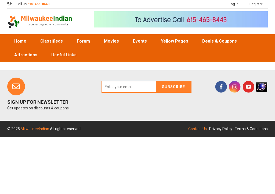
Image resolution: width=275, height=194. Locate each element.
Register (255, 4)
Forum (83, 41)
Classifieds (51, 41)
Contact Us (197, 129)
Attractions (25, 54)
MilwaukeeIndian (35, 129)
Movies (111, 41)
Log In (233, 4)
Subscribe (173, 87)
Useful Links (64, 54)
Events (140, 41)
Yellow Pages (174, 41)
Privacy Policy (220, 129)
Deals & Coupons (219, 41)
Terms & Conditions (251, 129)
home (20, 41)
